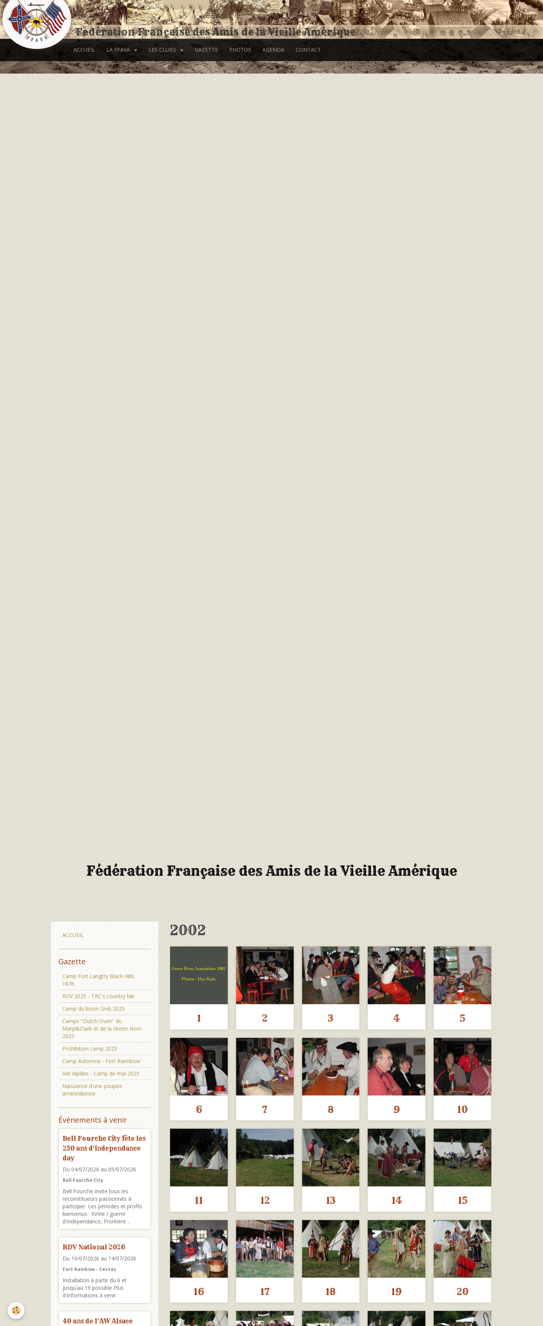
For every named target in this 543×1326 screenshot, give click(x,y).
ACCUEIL (84, 49)
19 (396, 1291)
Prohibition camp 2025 (89, 1048)
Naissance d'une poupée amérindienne (92, 1089)
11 (199, 1200)
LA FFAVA (119, 49)
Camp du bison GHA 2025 (93, 1008)
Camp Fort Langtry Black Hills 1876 (98, 980)
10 (462, 1109)
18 (330, 1291)
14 (396, 1200)
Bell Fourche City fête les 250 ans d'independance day (104, 1148)
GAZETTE (206, 49)
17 (265, 1291)
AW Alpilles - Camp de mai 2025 (101, 1073)
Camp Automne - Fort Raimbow (101, 1061)
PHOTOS (240, 49)
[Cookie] (16, 1310)
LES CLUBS (163, 49)
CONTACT (308, 49)
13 (331, 1200)
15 (463, 1200)
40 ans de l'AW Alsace (98, 1321)
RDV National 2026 (94, 1247)
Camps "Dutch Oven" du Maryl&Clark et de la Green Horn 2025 (101, 1028)
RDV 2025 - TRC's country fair (98, 996)
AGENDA (273, 49)
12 (265, 1200)
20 (463, 1291)
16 (198, 1291)
